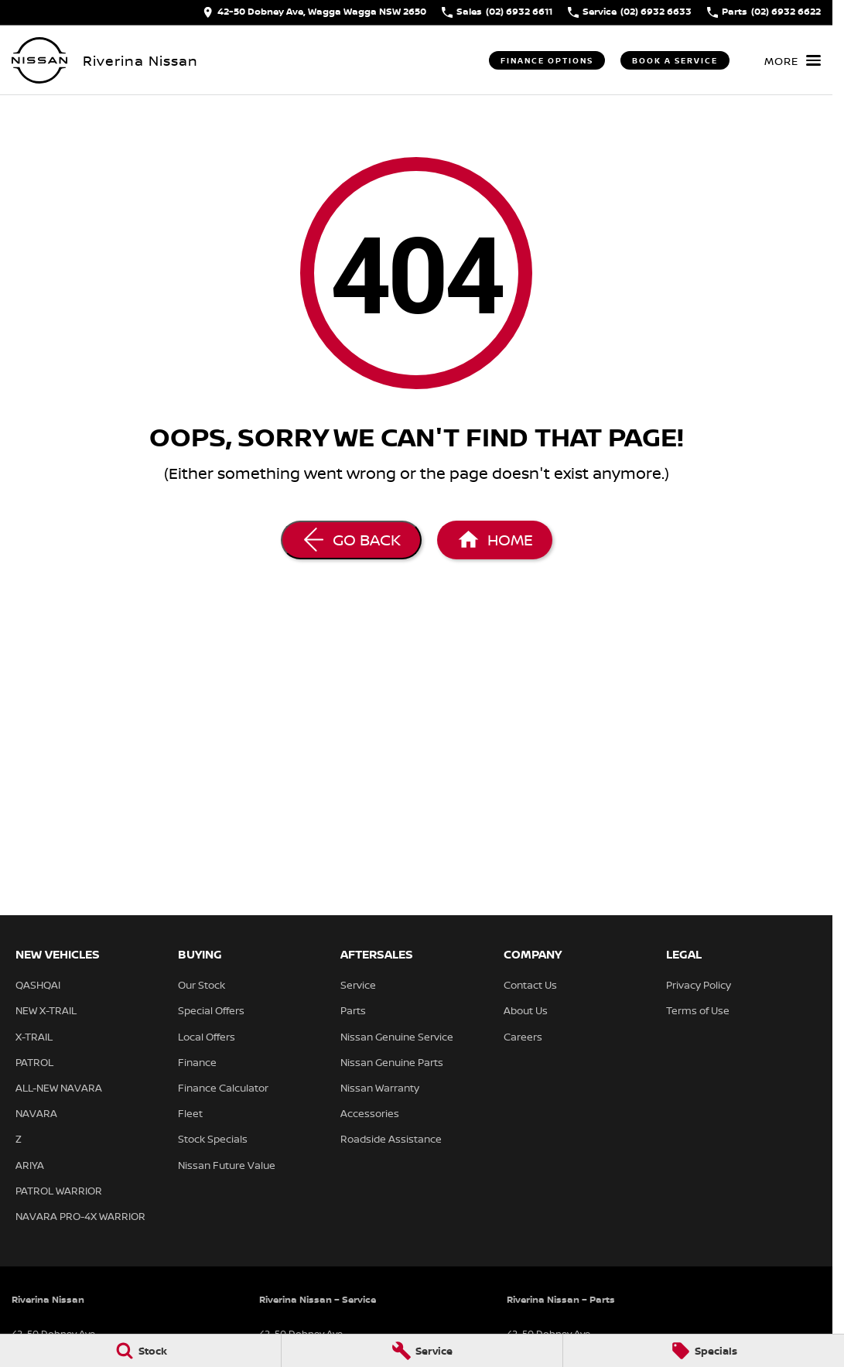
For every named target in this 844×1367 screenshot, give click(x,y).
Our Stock (201, 985)
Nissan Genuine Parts (391, 1062)
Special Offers (211, 1010)
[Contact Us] (314, 12)
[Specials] (703, 1351)
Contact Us (530, 985)
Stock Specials (213, 1139)
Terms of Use (698, 1010)
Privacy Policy (698, 985)
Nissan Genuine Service (396, 1037)
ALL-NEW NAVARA (58, 1088)
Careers (523, 1037)
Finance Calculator (223, 1088)
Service (358, 985)
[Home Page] (39, 60)
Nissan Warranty (379, 1088)
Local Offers (206, 1037)
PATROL (34, 1062)
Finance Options (547, 60)
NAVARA (36, 1113)
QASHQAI (37, 985)
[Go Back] (351, 540)
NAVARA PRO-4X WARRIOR (80, 1216)
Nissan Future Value (226, 1165)
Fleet (190, 1113)
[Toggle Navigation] (792, 60)
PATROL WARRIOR (58, 1191)
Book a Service (675, 60)
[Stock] (140, 1351)
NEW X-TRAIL (46, 1010)
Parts (353, 1010)
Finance (197, 1062)
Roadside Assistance (391, 1139)
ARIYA (29, 1165)
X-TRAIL (34, 1037)
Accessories (369, 1113)
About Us (526, 1010)
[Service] (422, 1351)
